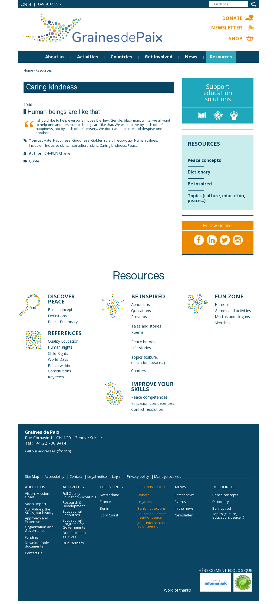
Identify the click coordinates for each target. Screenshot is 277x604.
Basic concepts (61, 309)
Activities (87, 57)
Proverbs (139, 316)
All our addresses (41, 451)
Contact (76, 476)
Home (28, 70)
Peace (133, 145)
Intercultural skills (84, 145)
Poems (137, 332)
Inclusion (36, 145)
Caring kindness (113, 145)
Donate (232, 18)
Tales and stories (146, 326)
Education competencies (152, 403)
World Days (58, 359)
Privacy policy (138, 476)
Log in (116, 476)
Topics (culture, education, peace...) (148, 360)
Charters (138, 370)
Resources (221, 57)
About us (54, 57)
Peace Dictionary (63, 321)
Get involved (158, 57)
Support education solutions (217, 92)
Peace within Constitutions (59, 368)
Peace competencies (149, 397)
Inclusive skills (56, 145)
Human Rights (60, 347)
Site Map (32, 476)
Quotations (141, 310)
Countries (121, 57)
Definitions (57, 315)
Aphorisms (140, 304)
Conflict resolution (147, 409)
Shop (235, 38)
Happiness (62, 140)
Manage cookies (167, 476)
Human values (145, 140)
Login (26, 4)
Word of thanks (177, 590)
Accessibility (54, 476)
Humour (222, 304)
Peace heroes (143, 341)
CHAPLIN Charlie (57, 153)
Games (221, 310)
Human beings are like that (64, 112)
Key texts (56, 376)
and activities (239, 310)
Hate (47, 140)
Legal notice (97, 476)
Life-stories (141, 347)
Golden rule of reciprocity (112, 140)
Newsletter (226, 28)
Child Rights (58, 353)
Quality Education (63, 341)
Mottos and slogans (232, 316)
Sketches (222, 322)
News (191, 57)
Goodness (81, 140)
